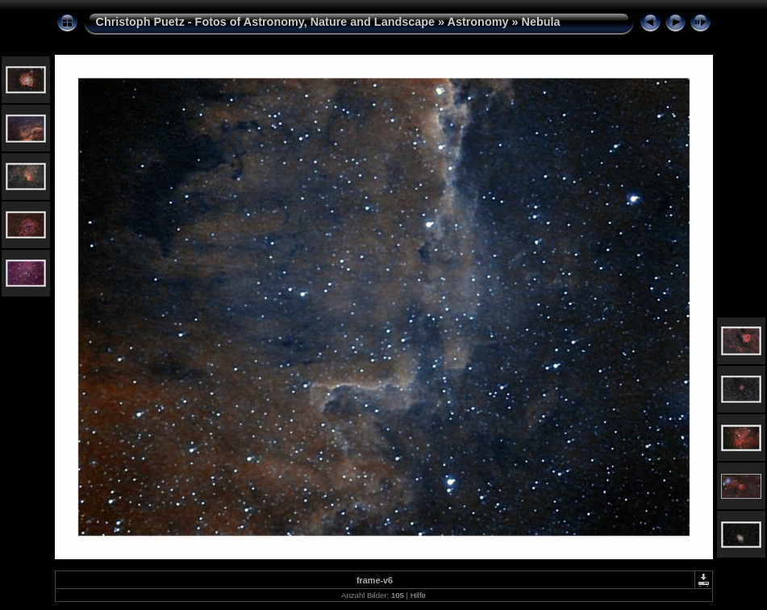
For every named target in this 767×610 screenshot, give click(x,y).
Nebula (541, 21)
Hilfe (418, 595)
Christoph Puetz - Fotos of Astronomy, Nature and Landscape (266, 21)
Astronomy (478, 21)
